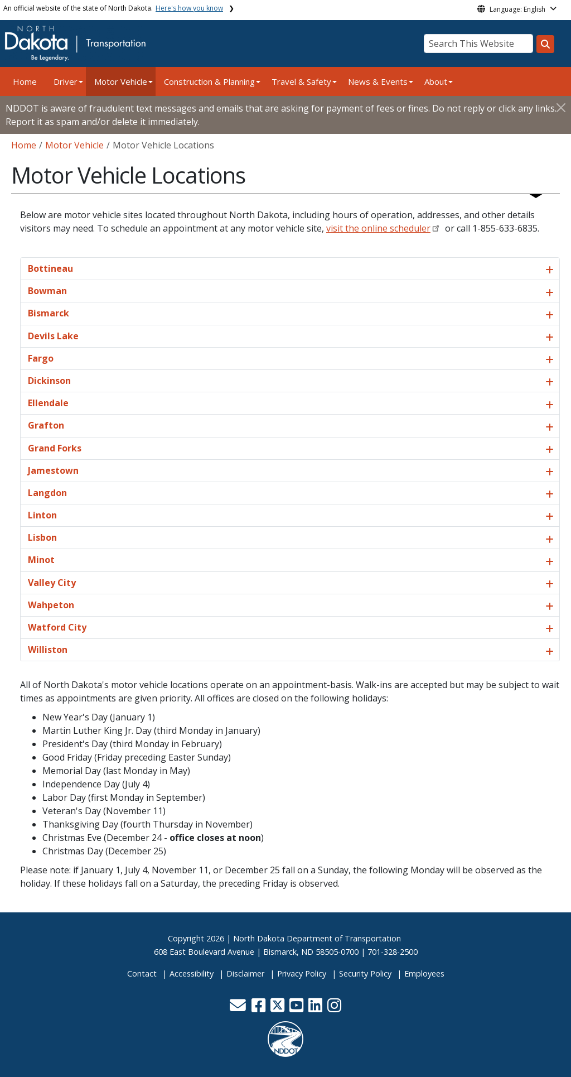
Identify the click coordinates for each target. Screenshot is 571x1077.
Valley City (52, 582)
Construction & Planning (209, 81)
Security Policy (365, 973)
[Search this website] (545, 44)
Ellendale (48, 403)
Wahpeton (51, 605)
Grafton (46, 425)
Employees (424, 973)
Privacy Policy (301, 973)
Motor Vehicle (120, 81)
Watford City (57, 627)
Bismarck (48, 313)
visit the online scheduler (378, 228)
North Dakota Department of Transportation (317, 938)
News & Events (378, 81)
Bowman (47, 291)
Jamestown (53, 470)
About (435, 81)
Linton (42, 515)
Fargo (41, 358)
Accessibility (192, 973)
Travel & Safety (301, 81)
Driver (66, 81)
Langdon (47, 493)
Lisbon (42, 537)
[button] (239, 1008)
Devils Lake (53, 336)
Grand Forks (54, 448)
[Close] (561, 107)
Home (25, 81)
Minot (41, 560)
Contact (142, 973)
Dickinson (49, 380)
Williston (47, 649)
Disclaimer (245, 973)
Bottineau (50, 268)
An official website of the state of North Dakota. (113, 8)
